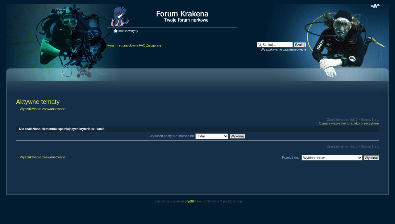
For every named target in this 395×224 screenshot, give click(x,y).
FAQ (142, 45)
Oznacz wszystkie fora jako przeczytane (349, 123)
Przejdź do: (290, 157)
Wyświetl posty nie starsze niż (197, 136)
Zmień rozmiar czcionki (375, 6)
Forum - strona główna (122, 45)
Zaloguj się (153, 45)
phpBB (189, 201)
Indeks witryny (128, 31)
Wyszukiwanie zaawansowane (283, 49)
